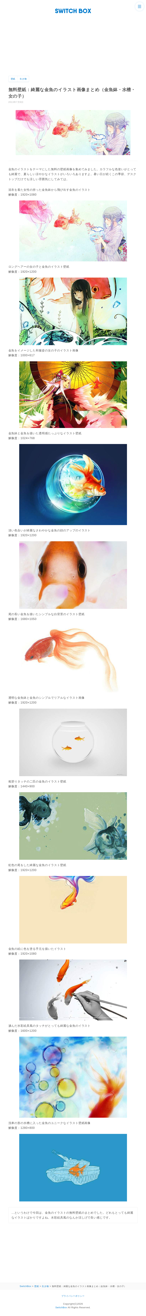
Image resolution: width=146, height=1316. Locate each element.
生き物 (23, 79)
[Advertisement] (73, 49)
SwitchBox (61, 1307)
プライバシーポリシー (73, 1296)
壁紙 (13, 79)
